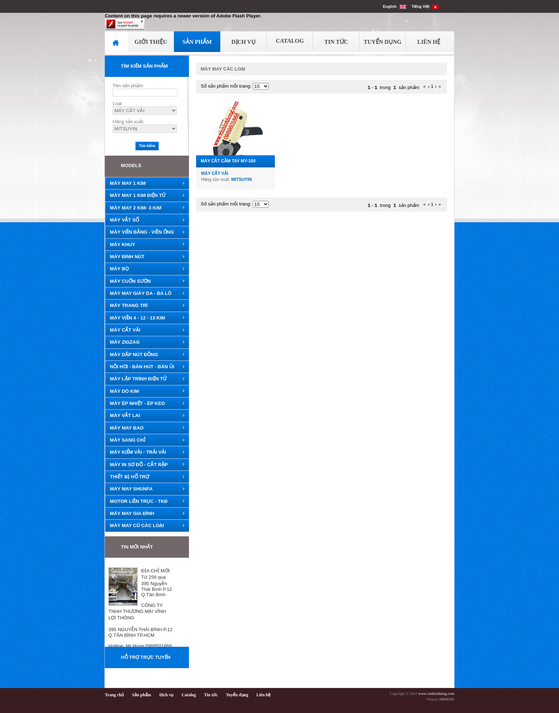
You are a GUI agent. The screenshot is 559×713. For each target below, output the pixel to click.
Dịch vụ (166, 694)
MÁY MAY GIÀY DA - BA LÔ (145, 293)
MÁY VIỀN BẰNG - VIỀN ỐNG (145, 232)
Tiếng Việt (425, 6)
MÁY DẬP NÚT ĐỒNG (145, 355)
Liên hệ (263, 694)
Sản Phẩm (197, 42)
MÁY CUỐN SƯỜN (145, 281)
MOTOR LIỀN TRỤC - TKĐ (145, 501)
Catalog (290, 41)
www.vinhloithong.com (436, 694)
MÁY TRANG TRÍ (145, 305)
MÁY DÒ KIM (145, 391)
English (394, 6)
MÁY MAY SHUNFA (145, 489)
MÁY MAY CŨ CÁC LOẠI (145, 526)
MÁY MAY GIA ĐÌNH (145, 513)
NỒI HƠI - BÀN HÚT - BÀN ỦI (145, 367)
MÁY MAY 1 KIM (145, 183)
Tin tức (211, 694)
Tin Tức (336, 42)
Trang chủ (114, 694)
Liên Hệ (429, 42)
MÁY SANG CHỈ (145, 440)
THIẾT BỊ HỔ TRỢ (145, 477)
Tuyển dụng (237, 694)
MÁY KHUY (145, 245)
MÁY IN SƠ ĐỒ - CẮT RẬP (145, 465)
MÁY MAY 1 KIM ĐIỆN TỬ (145, 195)
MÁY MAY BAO (145, 428)
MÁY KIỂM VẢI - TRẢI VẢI (145, 452)
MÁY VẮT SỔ (145, 220)
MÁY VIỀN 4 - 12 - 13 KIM (145, 318)
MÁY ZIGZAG (145, 342)
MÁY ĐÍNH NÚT (145, 257)
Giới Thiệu (150, 42)
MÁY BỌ (145, 269)
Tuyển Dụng (382, 42)
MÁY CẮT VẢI (145, 330)
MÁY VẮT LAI (145, 415)
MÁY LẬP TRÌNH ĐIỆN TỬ (145, 379)
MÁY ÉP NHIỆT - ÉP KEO (145, 403)
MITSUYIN (241, 179)
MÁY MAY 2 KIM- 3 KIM (145, 208)
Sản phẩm (141, 694)
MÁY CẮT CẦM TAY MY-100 (228, 160)
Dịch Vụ (243, 42)
